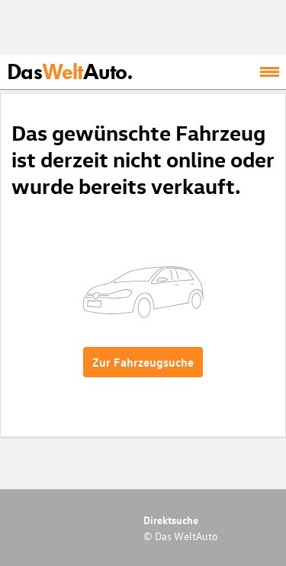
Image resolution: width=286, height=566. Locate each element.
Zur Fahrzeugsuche (143, 362)
